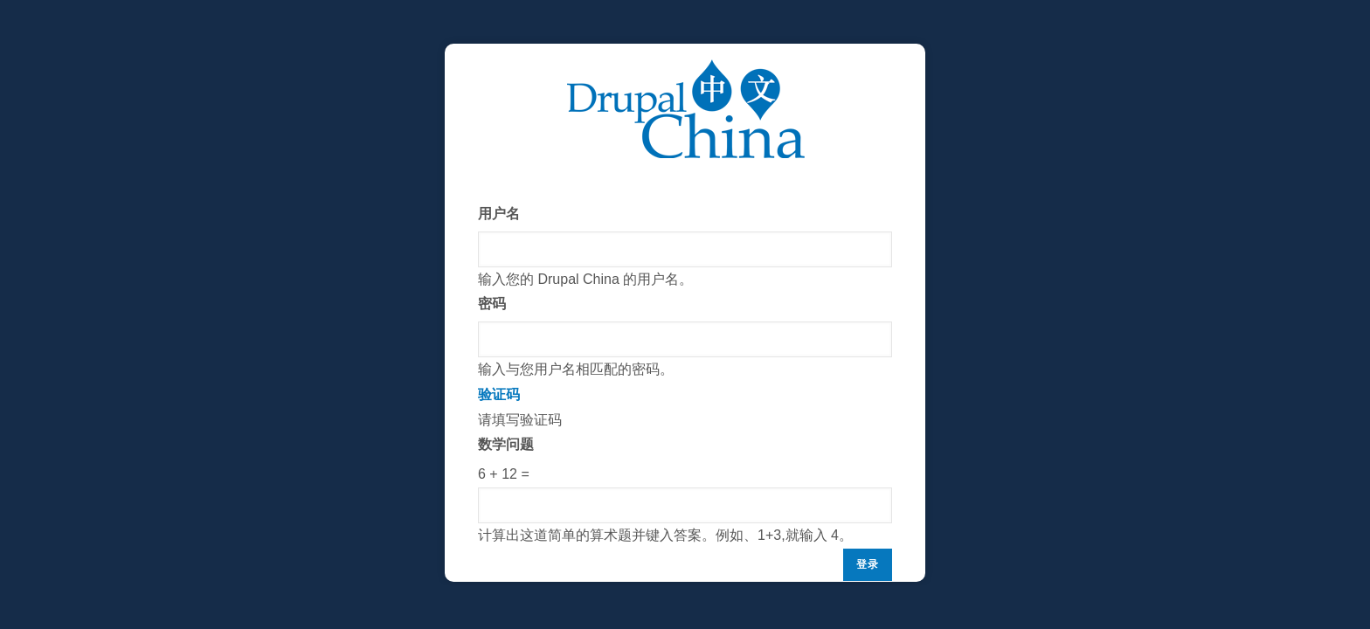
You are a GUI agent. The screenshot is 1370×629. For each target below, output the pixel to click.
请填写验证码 (685, 466)
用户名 (499, 213)
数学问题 (506, 444)
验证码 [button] (499, 394)
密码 (492, 303)
